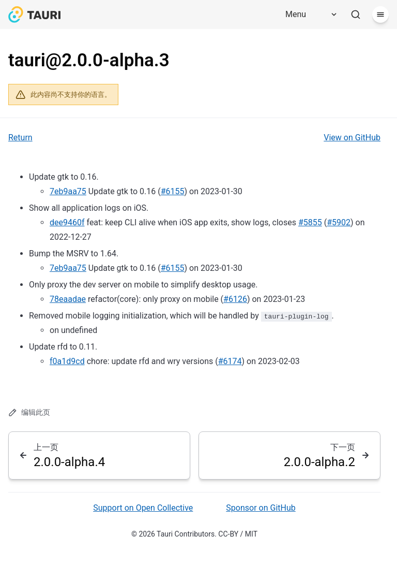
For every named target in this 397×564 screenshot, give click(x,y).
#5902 (338, 222)
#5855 (310, 222)
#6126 (235, 299)
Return (20, 137)
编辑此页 (29, 412)
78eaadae (68, 299)
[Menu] (307, 14)
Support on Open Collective (143, 508)
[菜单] (380, 14)
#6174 (230, 361)
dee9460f (67, 222)
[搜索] (355, 14)
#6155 (173, 191)
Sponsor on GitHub (260, 508)
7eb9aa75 (68, 191)
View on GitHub (352, 137)
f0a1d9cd (67, 361)
